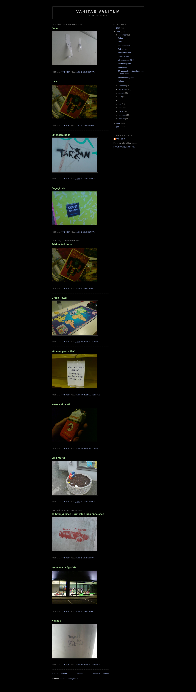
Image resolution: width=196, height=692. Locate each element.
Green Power (59, 297)
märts (121, 111)
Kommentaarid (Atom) (69, 678)
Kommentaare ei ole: (91, 341)
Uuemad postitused (59, 673)
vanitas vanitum (98, 11)
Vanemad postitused (101, 673)
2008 (118, 123)
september (123, 89)
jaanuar (121, 119)
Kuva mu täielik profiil (124, 147)
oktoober (122, 86)
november (122, 35)
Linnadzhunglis (61, 135)
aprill (120, 108)
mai (120, 104)
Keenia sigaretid (61, 404)
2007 (118, 127)
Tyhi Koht (120, 139)
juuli (120, 97)
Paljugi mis (58, 188)
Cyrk (54, 81)
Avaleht (80, 673)
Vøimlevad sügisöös (64, 567)
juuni (120, 100)
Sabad (55, 28)
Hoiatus (56, 620)
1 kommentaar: (88, 72)
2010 (118, 28)
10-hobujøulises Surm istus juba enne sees (78, 514)
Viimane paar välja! (63, 351)
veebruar (122, 115)
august (121, 93)
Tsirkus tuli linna (62, 244)
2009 (118, 32)
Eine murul (58, 457)
